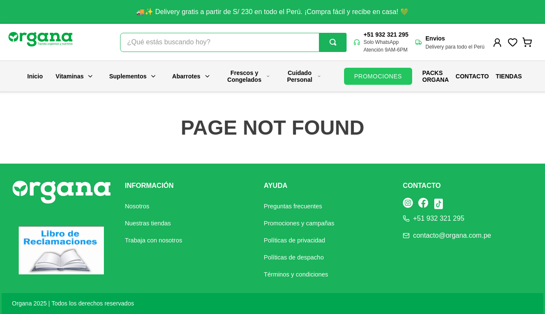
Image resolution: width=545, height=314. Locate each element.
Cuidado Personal (304, 76)
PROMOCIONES (378, 76)
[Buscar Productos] (333, 42)
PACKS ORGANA (435, 76)
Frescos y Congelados (248, 76)
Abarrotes (191, 76)
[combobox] (233, 42)
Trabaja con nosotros (153, 240)
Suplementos (133, 76)
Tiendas (509, 76)
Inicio (35, 76)
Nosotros (137, 206)
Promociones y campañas (299, 223)
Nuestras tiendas (148, 223)
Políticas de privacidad (294, 240)
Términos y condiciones (296, 274)
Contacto (472, 76)
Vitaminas (75, 76)
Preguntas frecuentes (293, 206)
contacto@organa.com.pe (452, 235)
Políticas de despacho (294, 257)
